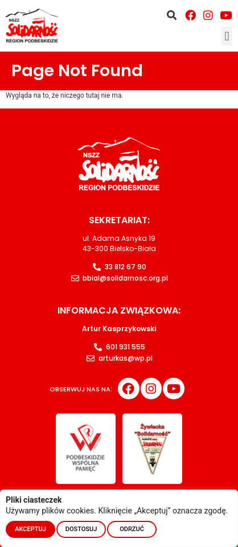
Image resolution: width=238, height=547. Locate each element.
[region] (119, 518)
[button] (171, 15)
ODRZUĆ (132, 529)
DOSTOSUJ (81, 529)
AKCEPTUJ (30, 529)
